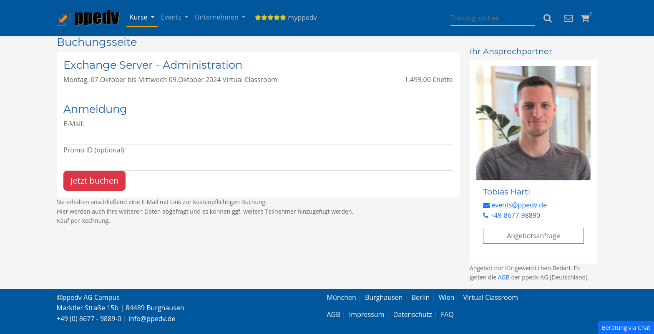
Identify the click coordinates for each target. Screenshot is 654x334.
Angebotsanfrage (533, 235)
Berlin (421, 297)
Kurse (139, 17)
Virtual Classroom (490, 297)
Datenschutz (412, 314)
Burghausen (383, 297)
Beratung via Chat (626, 328)
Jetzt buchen (94, 180)
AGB (504, 277)
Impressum (366, 314)
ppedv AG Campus (88, 297)
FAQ (447, 314)
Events (172, 17)
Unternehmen (217, 17)
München (341, 297)
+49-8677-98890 (511, 215)
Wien (447, 297)
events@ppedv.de (515, 204)
